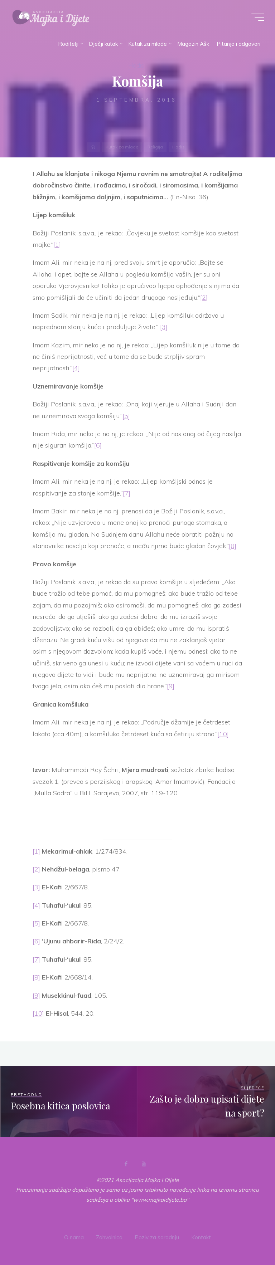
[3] (164, 327)
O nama (74, 1237)
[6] (98, 445)
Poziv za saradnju (157, 1237)
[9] (170, 686)
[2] (204, 297)
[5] (126, 416)
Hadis (136, 65)
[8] (232, 546)
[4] (76, 368)
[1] (57, 244)
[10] (223, 734)
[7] (126, 493)
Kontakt (201, 1237)
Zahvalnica (109, 1237)
